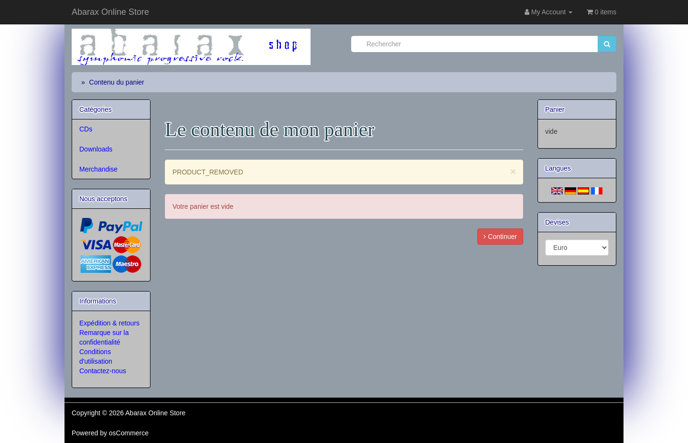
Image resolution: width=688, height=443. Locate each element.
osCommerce (129, 433)
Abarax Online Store (110, 12)
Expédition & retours (109, 323)
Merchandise (98, 169)
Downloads (95, 149)
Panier (554, 109)
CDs (85, 129)
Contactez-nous (102, 371)
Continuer (500, 236)
